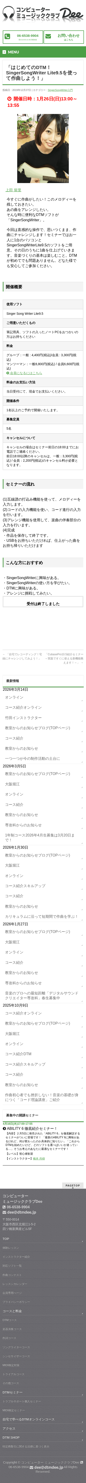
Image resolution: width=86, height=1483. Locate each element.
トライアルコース (14, 1374)
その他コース (11, 1383)
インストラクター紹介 (16, 1256)
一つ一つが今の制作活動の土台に (32, 758)
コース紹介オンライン (23, 707)
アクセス (9, 1428)
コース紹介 (14, 738)
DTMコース (10, 1320)
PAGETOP (73, 1185)
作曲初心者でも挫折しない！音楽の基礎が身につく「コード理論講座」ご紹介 (41, 1097)
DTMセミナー (12, 1392)
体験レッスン (11, 1247)
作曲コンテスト (12, 1274)
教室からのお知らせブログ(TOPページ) (37, 728)
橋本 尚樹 (39, 1158)
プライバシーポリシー (16, 1301)
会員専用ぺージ (12, 1292)
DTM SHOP (11, 1437)
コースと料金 (12, 1311)
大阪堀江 (12, 784)
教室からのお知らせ (21, 748)
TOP (6, 1239)
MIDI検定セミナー (14, 1410)
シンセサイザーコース (16, 1356)
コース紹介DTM (18, 1054)
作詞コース (9, 1338)
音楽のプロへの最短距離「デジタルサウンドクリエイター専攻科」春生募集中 (41, 995)
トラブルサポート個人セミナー (22, 1401)
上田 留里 (13, 190)
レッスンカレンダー (15, 1283)
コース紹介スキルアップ (25, 886)
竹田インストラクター (23, 718)
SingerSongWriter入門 (60, 90)
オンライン (14, 697)
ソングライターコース (16, 1347)
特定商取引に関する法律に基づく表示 (26, 1446)
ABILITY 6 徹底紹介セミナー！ (32, 1128)
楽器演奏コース (12, 1329)
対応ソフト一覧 (12, 1265)
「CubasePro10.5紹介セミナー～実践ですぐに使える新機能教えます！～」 (64, 658)
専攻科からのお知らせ (23, 825)
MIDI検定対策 (11, 1365)
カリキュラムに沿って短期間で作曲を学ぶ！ (41, 916)
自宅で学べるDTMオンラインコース (28, 1419)
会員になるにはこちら (24, 373)
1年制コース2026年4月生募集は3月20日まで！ (40, 837)
